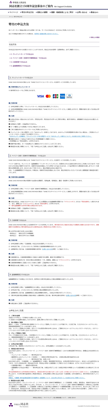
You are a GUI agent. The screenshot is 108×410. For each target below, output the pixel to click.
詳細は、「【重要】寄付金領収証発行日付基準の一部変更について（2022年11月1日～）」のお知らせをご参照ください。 (47, 378)
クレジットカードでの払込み (22, 54)
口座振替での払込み (19, 62)
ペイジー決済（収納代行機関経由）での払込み (29, 58)
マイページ (13, 12)
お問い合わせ (82, 12)
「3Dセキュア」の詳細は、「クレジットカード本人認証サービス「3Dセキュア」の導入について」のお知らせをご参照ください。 (50, 136)
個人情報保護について (59, 397)
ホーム (11, 16)
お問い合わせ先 (47, 249)
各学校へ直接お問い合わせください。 (46, 34)
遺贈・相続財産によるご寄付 (62, 12)
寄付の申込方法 (28, 12)
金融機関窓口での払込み (20, 66)
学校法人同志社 (37, 397)
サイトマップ (47, 397)
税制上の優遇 (42, 12)
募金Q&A (94, 12)
